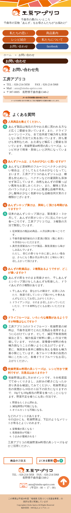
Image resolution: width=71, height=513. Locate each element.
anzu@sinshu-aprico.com (28, 88)
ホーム (8, 54)
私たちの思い (19, 33)
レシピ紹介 (18, 39)
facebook (52, 46)
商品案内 (52, 33)
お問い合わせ (19, 46)
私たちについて (52, 39)
